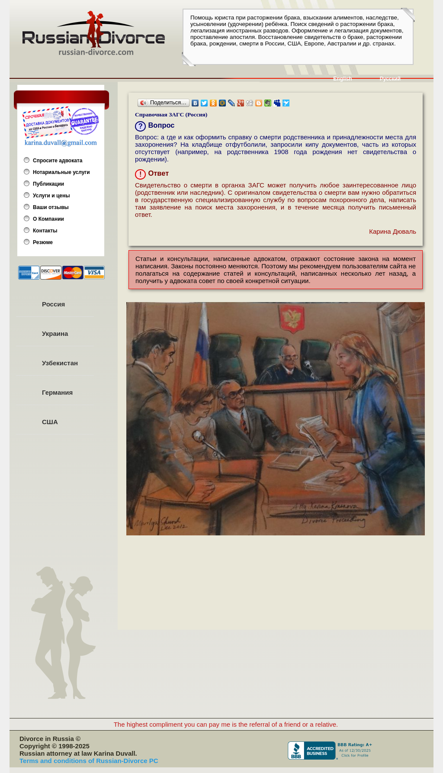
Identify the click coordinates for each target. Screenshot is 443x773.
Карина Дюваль (392, 231)
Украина (55, 333)
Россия (53, 304)
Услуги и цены (51, 196)
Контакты (45, 231)
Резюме (43, 242)
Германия (57, 392)
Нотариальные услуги (61, 172)
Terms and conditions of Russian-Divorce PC (88, 760)
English (342, 79)
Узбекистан (60, 363)
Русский (390, 79)
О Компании (48, 219)
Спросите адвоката (57, 161)
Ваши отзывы (51, 207)
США (50, 421)
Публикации (48, 184)
